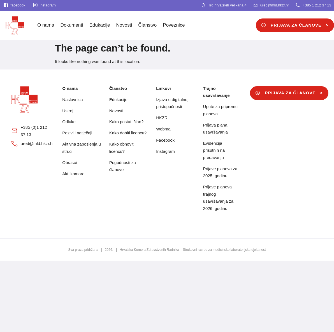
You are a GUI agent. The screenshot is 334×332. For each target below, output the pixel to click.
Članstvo (147, 25)
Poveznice (174, 25)
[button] (289, 93)
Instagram (165, 151)
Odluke (69, 121)
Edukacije (99, 25)
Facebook (165, 140)
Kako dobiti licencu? (128, 132)
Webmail (164, 129)
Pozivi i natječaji (77, 132)
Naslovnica (72, 99)
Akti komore (73, 173)
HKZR (162, 117)
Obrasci (69, 162)
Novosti (124, 25)
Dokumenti (71, 25)
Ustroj (67, 110)
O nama (45, 25)
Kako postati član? (126, 121)
